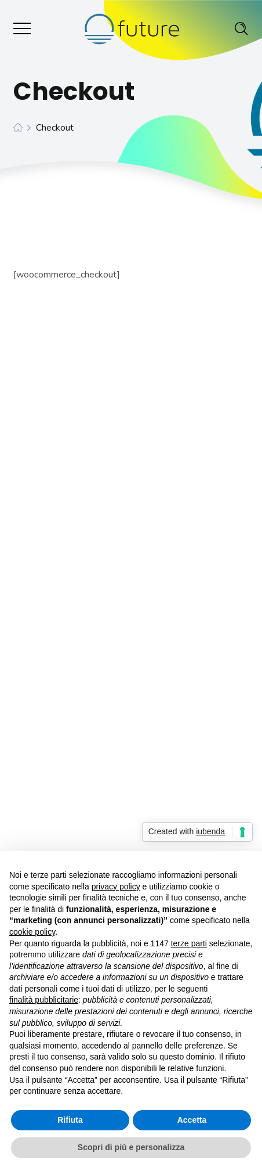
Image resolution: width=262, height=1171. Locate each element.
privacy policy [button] (116, 886)
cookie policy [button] (32, 931)
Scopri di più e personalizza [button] (131, 1147)
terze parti (189, 943)
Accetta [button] (192, 1120)
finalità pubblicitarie (43, 999)
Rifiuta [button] (70, 1120)
